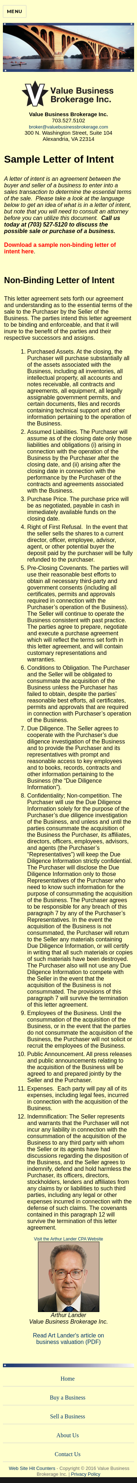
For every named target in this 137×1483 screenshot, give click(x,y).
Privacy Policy (85, 1474)
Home (67, 1379)
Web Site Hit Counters (32, 1468)
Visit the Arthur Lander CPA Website (68, 1239)
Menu (14, 11)
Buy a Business (68, 1397)
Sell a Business (67, 1416)
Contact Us (68, 1454)
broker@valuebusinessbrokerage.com (68, 127)
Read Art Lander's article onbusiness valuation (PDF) (68, 1338)
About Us (67, 1435)
